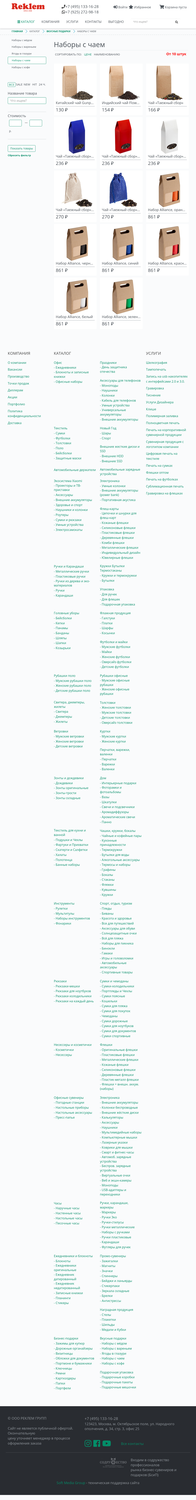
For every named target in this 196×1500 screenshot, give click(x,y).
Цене (88, 54)
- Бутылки (107, 580)
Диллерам (15, 390)
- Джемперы (63, 716)
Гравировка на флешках (164, 493)
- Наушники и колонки (71, 510)
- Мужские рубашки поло (73, 681)
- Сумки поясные (112, 996)
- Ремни (60, 1373)
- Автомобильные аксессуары (113, 965)
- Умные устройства (115, 405)
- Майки (106, 652)
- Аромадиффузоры (114, 812)
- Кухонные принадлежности (113, 842)
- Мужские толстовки (115, 712)
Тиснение (153, 395)
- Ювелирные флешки (116, 557)
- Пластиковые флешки (117, 532)
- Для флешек (110, 599)
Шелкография (156, 363)
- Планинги (62, 1298)
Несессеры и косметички (73, 1045)
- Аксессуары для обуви (117, 928)
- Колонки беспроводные (119, 1107)
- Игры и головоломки (116, 958)
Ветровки (61, 731)
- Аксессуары (63, 495)
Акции (12, 397)
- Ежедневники (65, 367)
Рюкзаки (60, 981)
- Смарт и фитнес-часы (117, 1152)
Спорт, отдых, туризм (116, 903)
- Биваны (107, 913)
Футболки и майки (114, 642)
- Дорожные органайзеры (73, 1348)
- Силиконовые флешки (117, 528)
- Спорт (105, 438)
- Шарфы (106, 628)
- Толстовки (62, 443)
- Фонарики (62, 923)
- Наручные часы (67, 1208)
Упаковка (107, 589)
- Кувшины (108, 890)
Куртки (105, 731)
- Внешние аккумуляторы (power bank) (119, 492)
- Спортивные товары (116, 972)
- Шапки (60, 643)
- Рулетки (61, 908)
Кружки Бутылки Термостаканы (112, 568)
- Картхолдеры (65, 1378)
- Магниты (107, 1266)
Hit (34, 84)
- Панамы (61, 628)
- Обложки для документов (74, 1358)
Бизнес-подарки (66, 1338)
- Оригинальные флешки (119, 1050)
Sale (19, 84)
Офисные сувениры (69, 1097)
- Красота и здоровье (116, 918)
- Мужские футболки (115, 647)
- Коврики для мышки (116, 1147)
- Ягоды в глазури (113, 1353)
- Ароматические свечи (117, 817)
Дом (103, 778)
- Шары (105, 433)
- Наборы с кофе (112, 1363)
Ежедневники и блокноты (73, 1256)
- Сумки (59, 433)
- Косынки (107, 633)
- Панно (106, 822)
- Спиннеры (109, 1276)
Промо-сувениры (113, 1256)
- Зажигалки (109, 1261)
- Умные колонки (113, 486)
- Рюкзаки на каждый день (74, 1001)
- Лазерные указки (114, 1142)
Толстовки (107, 702)
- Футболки (62, 438)
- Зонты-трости (65, 793)
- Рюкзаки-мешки (67, 986)
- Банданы (61, 633)
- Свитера (61, 711)
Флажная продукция (115, 613)
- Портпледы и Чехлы (116, 991)
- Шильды (107, 1324)
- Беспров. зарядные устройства (115, 1168)
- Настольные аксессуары (73, 1112)
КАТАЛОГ (26, 22)
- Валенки (107, 769)
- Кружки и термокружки (118, 575)
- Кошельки (108, 1001)
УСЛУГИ (72, 22)
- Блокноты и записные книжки (71, 374)
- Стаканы (107, 879)
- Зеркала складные (114, 1291)
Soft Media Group (71, 1482)
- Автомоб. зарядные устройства (115, 1159)
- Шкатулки (108, 802)
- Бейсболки (63, 453)
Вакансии (15, 369)
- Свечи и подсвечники (117, 807)
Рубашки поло (64, 676)
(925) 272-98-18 (82, 12)
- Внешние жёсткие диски (119, 1112)
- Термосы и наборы (115, 865)
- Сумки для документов (118, 1031)
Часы (58, 1203)
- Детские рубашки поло (72, 690)
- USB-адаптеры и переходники (113, 1192)
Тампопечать (156, 369)
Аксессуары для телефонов (120, 380)
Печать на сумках (159, 465)
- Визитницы (63, 1353)
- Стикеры (61, 1303)
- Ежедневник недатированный (67, 1285)
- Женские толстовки (115, 707)
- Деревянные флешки (117, 538)
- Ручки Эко (108, 1217)
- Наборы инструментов (72, 918)
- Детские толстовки (115, 717)
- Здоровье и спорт (68, 505)
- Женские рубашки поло (72, 685)
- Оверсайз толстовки (116, 722)
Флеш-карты (109, 509)
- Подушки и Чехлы (68, 840)
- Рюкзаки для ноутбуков (72, 991)
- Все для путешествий (117, 923)
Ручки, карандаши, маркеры (114, 1205)
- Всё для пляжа (111, 938)
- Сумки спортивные (115, 1036)
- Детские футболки (114, 667)
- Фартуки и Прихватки (71, 845)
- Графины (107, 870)
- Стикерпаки (110, 1286)
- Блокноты (62, 1261)
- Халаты (60, 855)
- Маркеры (108, 1212)
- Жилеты (61, 721)
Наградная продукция (116, 1310)
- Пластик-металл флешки (119, 1079)
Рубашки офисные (114, 676)
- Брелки (106, 1296)
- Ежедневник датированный (65, 1276)
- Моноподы (109, 385)
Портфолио (16, 404)
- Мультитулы (64, 913)
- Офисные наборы (68, 382)
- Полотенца (63, 860)
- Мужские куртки (113, 736)
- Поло (58, 448)
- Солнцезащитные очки (118, 933)
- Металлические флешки (119, 547)
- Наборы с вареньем (116, 1348)
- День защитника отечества (113, 369)
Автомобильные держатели (75, 470)
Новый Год (108, 428)
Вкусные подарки (113, 1338)
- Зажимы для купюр (69, 1343)
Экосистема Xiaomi (68, 481)
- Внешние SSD (111, 461)
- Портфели (62, 1388)
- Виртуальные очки (115, 1175)
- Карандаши (63, 595)
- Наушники (109, 390)
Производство (18, 376)
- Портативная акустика (117, 500)
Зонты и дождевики (69, 778)
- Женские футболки (115, 657)
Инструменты (64, 903)
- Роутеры (61, 515)
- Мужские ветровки (69, 736)
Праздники (108, 363)
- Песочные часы (66, 1223)
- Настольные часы (68, 1218)
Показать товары (21, 148)
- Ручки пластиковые (115, 1237)
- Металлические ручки (71, 571)
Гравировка (155, 388)
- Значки (106, 1271)
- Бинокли (107, 948)
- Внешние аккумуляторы (119, 419)
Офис (58, 363)
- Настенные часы (67, 1213)
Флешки (106, 1045)
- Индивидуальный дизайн (120, 552)
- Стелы (105, 1315)
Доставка (15, 423)
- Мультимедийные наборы (120, 1132)
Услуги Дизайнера (160, 402)
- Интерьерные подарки (118, 783)
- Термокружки (111, 850)
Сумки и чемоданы (114, 981)
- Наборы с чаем (112, 1358)
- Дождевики (63, 783)
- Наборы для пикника (117, 943)
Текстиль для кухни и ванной (70, 832)
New (27, 84)
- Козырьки (62, 648)
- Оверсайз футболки (115, 662)
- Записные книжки (68, 1293)
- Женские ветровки (69, 741)
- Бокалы (106, 875)
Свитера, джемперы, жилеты (69, 704)
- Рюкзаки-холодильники (73, 996)
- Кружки (106, 895)
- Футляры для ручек (115, 1247)
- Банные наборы (67, 865)
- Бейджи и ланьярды (116, 1281)
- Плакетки (108, 1319)
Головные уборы (66, 613)
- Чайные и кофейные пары (120, 836)
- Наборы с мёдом (113, 1343)
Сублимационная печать (165, 486)
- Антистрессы (110, 1301)
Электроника (110, 481)
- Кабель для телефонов (118, 400)
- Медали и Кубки (113, 1329)
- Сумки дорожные (114, 1021)
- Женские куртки (113, 741)
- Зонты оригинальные (71, 788)
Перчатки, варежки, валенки (115, 752)
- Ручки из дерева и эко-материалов (72, 583)
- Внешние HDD (111, 456)
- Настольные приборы (71, 1107)
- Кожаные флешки (114, 523)
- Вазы (104, 797)
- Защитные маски (68, 458)
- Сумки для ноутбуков (117, 1026)
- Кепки (59, 623)
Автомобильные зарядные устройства (120, 471)
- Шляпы (60, 638)
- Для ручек (108, 594)
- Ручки (59, 590)
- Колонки (107, 395)
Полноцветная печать (163, 423)
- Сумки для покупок (115, 1011)
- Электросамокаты (68, 530)
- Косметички (64, 1050)
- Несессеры (63, 1055)
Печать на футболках (162, 479)
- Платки (106, 623)
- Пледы (106, 908)
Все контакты (132, 1443)
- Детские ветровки (68, 746)
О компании (17, 363)
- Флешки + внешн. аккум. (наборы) (119, 1086)
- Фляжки (107, 884)
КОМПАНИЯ (50, 22)
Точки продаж (18, 383)
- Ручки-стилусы (112, 1222)
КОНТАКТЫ (93, 22)
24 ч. (42, 84)
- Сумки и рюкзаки (68, 520)
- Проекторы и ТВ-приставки (67, 487)
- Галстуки (107, 618)
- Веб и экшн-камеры (115, 1180)
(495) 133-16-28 (82, 6)
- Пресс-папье (64, 1117)
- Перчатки (108, 759)
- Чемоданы (109, 1016)
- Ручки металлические (117, 1227)
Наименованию (107, 54)
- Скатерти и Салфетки (71, 850)
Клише (151, 409)
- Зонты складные (67, 798)
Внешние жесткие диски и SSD (120, 448)
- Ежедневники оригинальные (65, 1267)
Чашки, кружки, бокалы (117, 831)
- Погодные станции (69, 1102)
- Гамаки (106, 953)
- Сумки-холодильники (117, 986)
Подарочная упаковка (116, 1372)
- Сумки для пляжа (113, 1006)
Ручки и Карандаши (69, 566)
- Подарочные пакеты (116, 1382)
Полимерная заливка (162, 416)
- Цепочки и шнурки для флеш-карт (118, 515)
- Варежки (107, 764)
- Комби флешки (112, 543)
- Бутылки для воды (114, 855)
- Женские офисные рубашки (114, 691)
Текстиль (61, 428)
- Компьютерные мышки (118, 1137)
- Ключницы (63, 1368)
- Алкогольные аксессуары (120, 860)
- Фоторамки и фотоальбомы (111, 789)
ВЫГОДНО (116, 22)
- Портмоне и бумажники (73, 1363)
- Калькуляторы (111, 1117)
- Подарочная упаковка (117, 604)
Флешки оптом (157, 472)
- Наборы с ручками (115, 1232)
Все (11, 84)
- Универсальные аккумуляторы (113, 412)
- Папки (59, 1383)
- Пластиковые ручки (70, 576)
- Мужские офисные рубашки (115, 682)
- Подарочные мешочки (118, 1387)
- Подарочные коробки (117, 1377)
